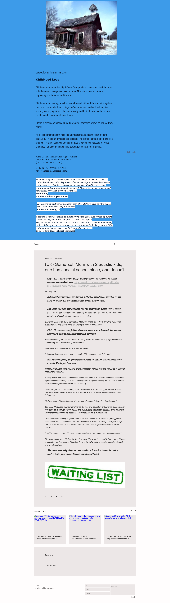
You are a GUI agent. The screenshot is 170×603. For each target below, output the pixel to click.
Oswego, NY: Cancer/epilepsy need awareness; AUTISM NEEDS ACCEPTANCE (49, 537)
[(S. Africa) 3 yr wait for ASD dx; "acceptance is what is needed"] (120, 524)
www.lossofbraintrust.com (52, 72)
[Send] (133, 597)
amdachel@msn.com (44, 588)
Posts (36, 244)
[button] (114, 244)
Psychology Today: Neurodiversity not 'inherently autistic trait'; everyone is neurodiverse (84, 537)
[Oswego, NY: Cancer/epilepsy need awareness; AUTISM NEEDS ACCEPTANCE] (49, 524)
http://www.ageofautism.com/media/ (54, 159)
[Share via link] (62, 496)
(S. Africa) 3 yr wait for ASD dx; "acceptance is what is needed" (119, 537)
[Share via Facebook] (46, 496)
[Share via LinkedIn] (57, 496)
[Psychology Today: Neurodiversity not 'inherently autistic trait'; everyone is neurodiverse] (85, 524)
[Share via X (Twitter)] (51, 496)
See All (133, 511)
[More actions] (124, 258)
